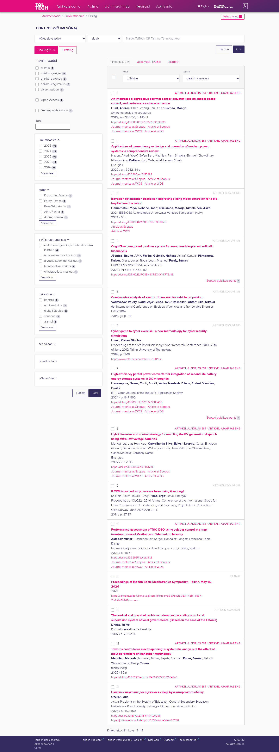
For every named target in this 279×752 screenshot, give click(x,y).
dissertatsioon (52, 90)
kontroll (51, 300)
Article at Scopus (159, 127)
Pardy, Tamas (55, 201)
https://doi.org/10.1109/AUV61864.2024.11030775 (139, 222)
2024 (50, 151)
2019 (50, 168)
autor (44, 190)
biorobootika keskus (59, 266)
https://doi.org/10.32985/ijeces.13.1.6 (131, 557)
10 (118, 524)
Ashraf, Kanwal (56, 217)
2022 (50, 157)
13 (118, 643)
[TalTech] (41, 6)
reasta (186, 71)
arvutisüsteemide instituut (63, 261)
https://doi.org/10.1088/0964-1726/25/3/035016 (138, 122)
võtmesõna (48, 378)
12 (118, 610)
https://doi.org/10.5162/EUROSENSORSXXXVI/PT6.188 (142, 274)
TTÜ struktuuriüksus (54, 240)
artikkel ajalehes (54, 79)
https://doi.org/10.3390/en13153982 (131, 174)
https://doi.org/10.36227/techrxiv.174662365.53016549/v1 (144, 677)
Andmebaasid (51, 16)
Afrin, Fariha (54, 212)
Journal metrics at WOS (126, 131)
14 (118, 687)
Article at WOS (154, 131)
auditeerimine (55, 305)
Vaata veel (47, 173)
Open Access (52, 100)
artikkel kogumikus (55, 84)
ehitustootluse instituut (61, 272)
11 (118, 576)
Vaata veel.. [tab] (148, 62)
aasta (38, 120)
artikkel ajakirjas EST (190, 93)
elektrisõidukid (56, 311)
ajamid (50, 322)
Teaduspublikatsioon (57, 111)
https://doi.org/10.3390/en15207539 (132, 467)
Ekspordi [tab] (173, 62)
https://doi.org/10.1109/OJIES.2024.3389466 (136, 402)
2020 (50, 162)
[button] (244, 6)
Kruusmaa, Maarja (58, 196)
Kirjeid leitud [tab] (120, 62)
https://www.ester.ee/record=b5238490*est (136, 359)
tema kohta (48, 361)
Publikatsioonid (74, 16)
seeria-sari (47, 344)
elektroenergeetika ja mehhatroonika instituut (68, 247)
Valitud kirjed (232, 16)
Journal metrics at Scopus (128, 127)
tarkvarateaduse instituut (62, 255)
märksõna (47, 294)
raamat (47, 68)
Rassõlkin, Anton (57, 206)
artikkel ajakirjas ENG (224, 93)
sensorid (52, 316)
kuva (125, 71)
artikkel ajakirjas (53, 73)
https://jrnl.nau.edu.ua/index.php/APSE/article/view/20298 (145, 720)
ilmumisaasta (49, 140)
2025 (50, 146)
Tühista (224, 49)
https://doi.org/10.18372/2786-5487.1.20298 (136, 715)
